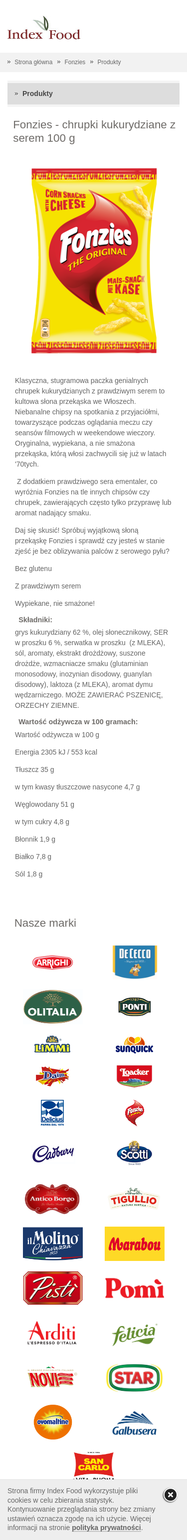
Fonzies (75, 62)
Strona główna (33, 62)
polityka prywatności (106, 1528)
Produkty (109, 62)
